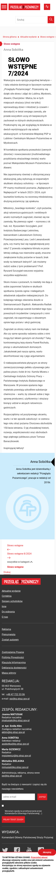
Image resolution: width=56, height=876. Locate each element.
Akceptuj (47, 852)
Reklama (6, 629)
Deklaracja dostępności (14, 667)
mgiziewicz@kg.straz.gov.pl (16, 755)
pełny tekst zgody (13, 819)
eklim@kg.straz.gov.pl (13, 732)
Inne (4, 606)
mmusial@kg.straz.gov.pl (15, 767)
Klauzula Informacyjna (14, 662)
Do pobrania (8, 611)
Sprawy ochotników (12, 601)
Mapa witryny (9, 672)
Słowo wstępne (47, 37)
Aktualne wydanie (28, 37)
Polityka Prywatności (13, 657)
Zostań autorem (10, 639)
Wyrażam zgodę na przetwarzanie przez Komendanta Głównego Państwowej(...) (23, 812)
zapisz (42, 797)
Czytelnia (6, 596)
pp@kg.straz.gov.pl (20, 698)
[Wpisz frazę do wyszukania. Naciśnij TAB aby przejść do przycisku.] (34, 19)
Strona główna (10, 37)
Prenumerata (8, 634)
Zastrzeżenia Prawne (13, 652)
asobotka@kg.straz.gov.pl (15, 743)
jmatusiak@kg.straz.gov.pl (16, 720)
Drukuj (7, 572)
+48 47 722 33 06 (15, 694)
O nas (5, 616)
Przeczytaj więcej (39, 857)
